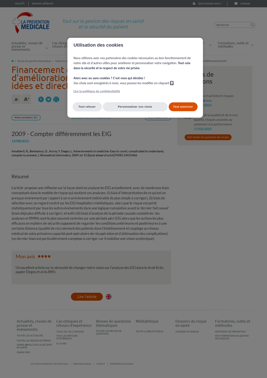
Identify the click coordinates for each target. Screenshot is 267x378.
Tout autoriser (183, 106)
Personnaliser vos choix (135, 106)
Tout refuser (87, 106)
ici (171, 83)
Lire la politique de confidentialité (97, 91)
